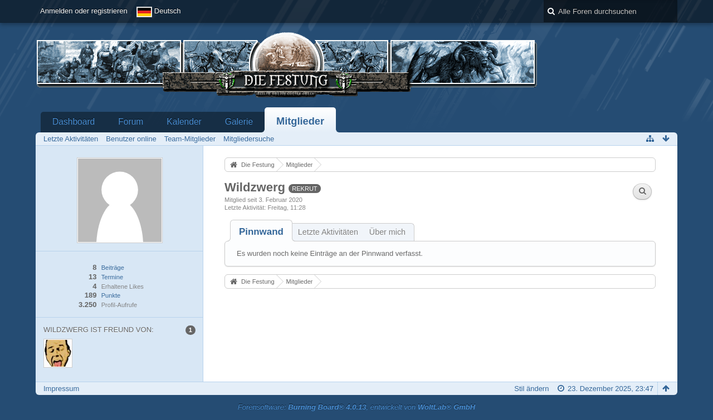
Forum (130, 121)
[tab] (261, 232)
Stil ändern (531, 388)
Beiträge (112, 267)
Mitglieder (300, 121)
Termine (112, 277)
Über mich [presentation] (387, 232)
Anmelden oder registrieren (84, 11)
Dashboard (73, 121)
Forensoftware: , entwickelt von (356, 407)
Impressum (61, 388)
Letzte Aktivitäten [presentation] (328, 232)
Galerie (239, 121)
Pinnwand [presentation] (261, 231)
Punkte (110, 295)
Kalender (184, 121)
